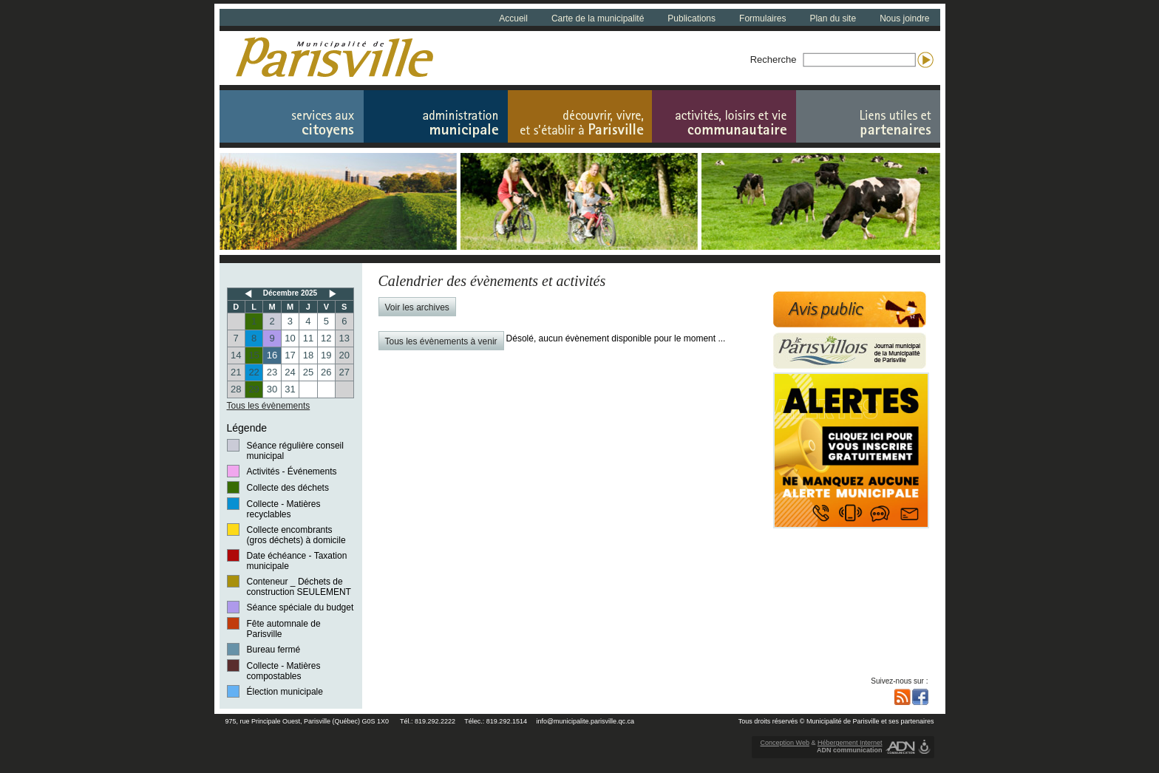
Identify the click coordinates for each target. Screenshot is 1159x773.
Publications (691, 18)
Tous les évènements (268, 406)
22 (253, 372)
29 (253, 389)
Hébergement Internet (850, 742)
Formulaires (762, 18)
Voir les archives (417, 307)
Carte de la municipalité (597, 18)
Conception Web (785, 742)
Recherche (773, 59)
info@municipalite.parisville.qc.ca (585, 721)
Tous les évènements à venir (441, 341)
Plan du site (832, 18)
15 (253, 355)
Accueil (513, 18)
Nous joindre (904, 18)
